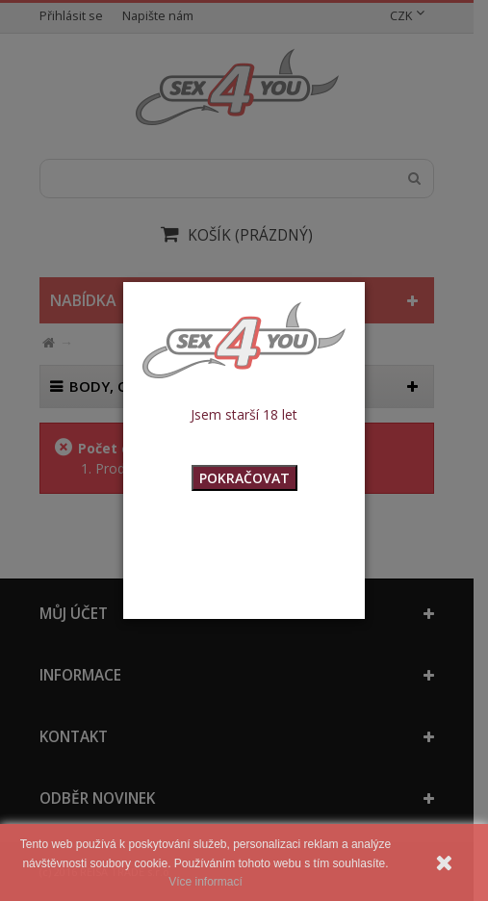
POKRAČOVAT (244, 478)
